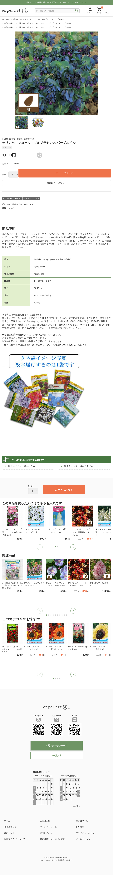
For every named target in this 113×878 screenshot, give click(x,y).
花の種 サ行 (17, 19)
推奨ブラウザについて (14, 839)
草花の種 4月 (23, 23)
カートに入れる (64, 173)
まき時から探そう (8, 23)
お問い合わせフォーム (56, 745)
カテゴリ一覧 (82, 821)
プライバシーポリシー (86, 833)
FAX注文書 (56, 755)
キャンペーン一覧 (48, 827)
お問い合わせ (46, 833)
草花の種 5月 (23, 27)
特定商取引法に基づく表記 (52, 839)
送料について (8, 208)
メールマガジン (83, 839)
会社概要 (80, 827)
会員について (10, 827)
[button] (73, 547)
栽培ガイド (9, 833)
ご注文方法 (45, 821)
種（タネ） (6, 19)
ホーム (7, 821)
